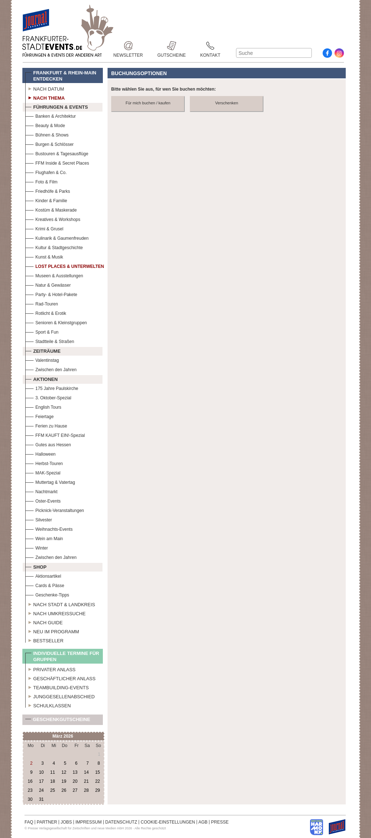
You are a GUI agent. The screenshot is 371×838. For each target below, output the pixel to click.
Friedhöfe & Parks (47, 190)
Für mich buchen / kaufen (148, 103)
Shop (36, 566)
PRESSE (220, 822)
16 (30, 781)
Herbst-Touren (44, 462)
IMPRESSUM (88, 822)
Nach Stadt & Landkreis (60, 603)
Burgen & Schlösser (49, 143)
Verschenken (226, 103)
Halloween (40, 453)
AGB (203, 822)
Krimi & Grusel (44, 228)
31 (41, 799)
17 (41, 781)
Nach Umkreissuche (55, 612)
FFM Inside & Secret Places (57, 162)
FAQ (29, 822)
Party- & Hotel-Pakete (51, 293)
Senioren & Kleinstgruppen (56, 321)
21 (86, 781)
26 (63, 790)
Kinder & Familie (46, 199)
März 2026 (62, 736)
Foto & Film (41, 181)
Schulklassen (48, 704)
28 (86, 790)
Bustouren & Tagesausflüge (56, 152)
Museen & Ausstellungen (54, 275)
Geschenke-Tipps (47, 594)
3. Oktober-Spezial (48, 397)
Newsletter (128, 45)
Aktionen (41, 378)
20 (75, 781)
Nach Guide (44, 621)
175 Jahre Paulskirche (51, 387)
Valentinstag (42, 359)
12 (63, 772)
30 (30, 799)
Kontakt (210, 45)
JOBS (66, 822)
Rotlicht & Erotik (45, 312)
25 (52, 790)
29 (97, 790)
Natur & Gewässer (48, 284)
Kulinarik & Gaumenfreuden (56, 237)
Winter (36, 547)
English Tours (43, 406)
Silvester (38, 519)
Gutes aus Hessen (48, 443)
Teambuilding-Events (57, 686)
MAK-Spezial (42, 472)
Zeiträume (43, 350)
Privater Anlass (50, 668)
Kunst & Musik (44, 256)
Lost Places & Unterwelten (64, 265)
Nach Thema (45, 97)
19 (63, 781)
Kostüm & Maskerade (51, 209)
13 (75, 772)
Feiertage (39, 415)
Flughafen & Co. (46, 171)
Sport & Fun (41, 331)
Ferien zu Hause (46, 425)
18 (52, 781)
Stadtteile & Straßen (49, 340)
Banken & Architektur (50, 115)
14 (86, 772)
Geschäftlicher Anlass (60, 677)
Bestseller (44, 639)
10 (41, 772)
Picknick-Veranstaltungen (54, 509)
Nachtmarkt (41, 490)
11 (52, 772)
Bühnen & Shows (47, 134)
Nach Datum (44, 88)
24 (41, 790)
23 (30, 790)
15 (97, 772)
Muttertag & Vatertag (50, 481)
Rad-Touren (41, 303)
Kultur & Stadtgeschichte (54, 246)
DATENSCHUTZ (121, 822)
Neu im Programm (52, 630)
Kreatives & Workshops (52, 218)
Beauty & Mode (45, 124)
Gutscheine (171, 45)
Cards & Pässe (44, 584)
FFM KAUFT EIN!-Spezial (55, 434)
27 (75, 790)
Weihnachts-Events (49, 528)
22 (97, 781)
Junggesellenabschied (60, 695)
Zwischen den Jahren (51, 368)
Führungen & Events (56, 106)
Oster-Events (43, 500)
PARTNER (47, 822)
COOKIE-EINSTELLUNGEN (168, 822)
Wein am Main (44, 537)
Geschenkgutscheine (57, 721)
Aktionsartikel (43, 575)
